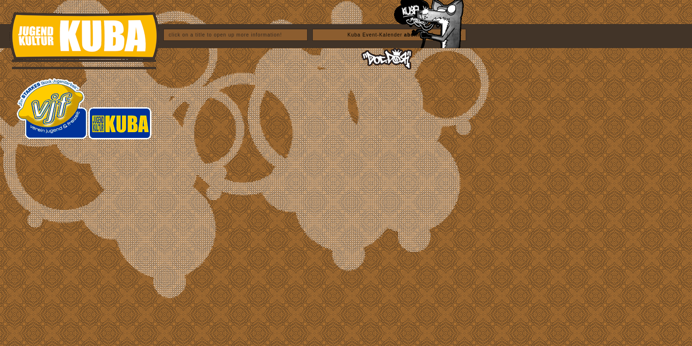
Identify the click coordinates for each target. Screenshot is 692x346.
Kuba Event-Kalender (390, 34)
